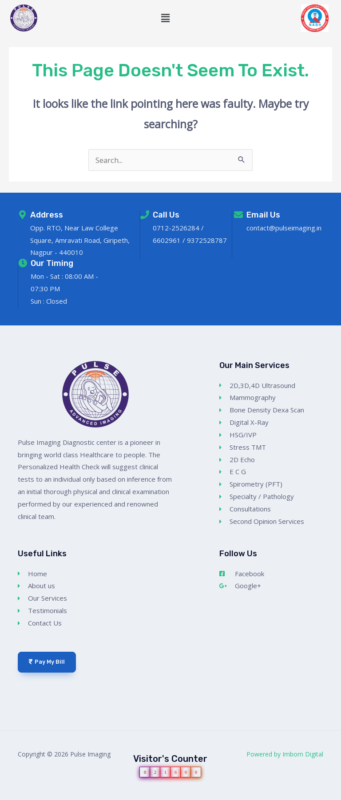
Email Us (263, 215)
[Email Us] (238, 214)
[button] (165, 18)
